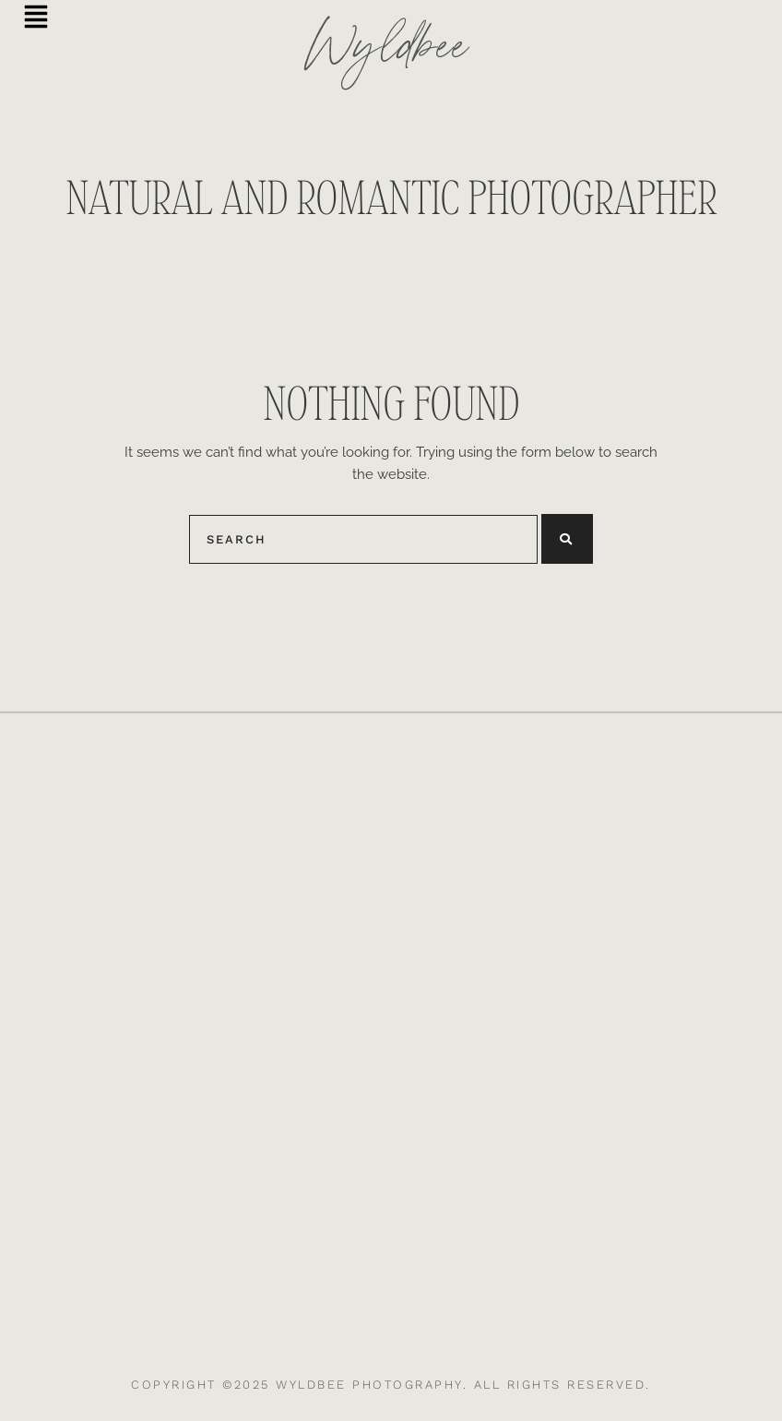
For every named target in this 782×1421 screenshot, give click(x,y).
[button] (36, 19)
